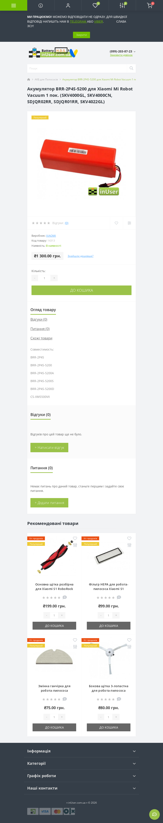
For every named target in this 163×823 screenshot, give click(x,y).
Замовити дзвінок (121, 55)
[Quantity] (44, 278)
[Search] (131, 68)
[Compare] (129, 223)
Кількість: (38, 271)
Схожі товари (41, 338)
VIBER (98, 21)
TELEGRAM (78, 21)
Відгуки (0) (38, 319)
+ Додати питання (49, 502)
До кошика (81, 290)
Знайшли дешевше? (80, 256)
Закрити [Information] (81, 35)
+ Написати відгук (49, 447)
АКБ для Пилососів (46, 79)
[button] (68, 5)
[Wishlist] (116, 223)
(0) (66, 223)
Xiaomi (51, 236)
